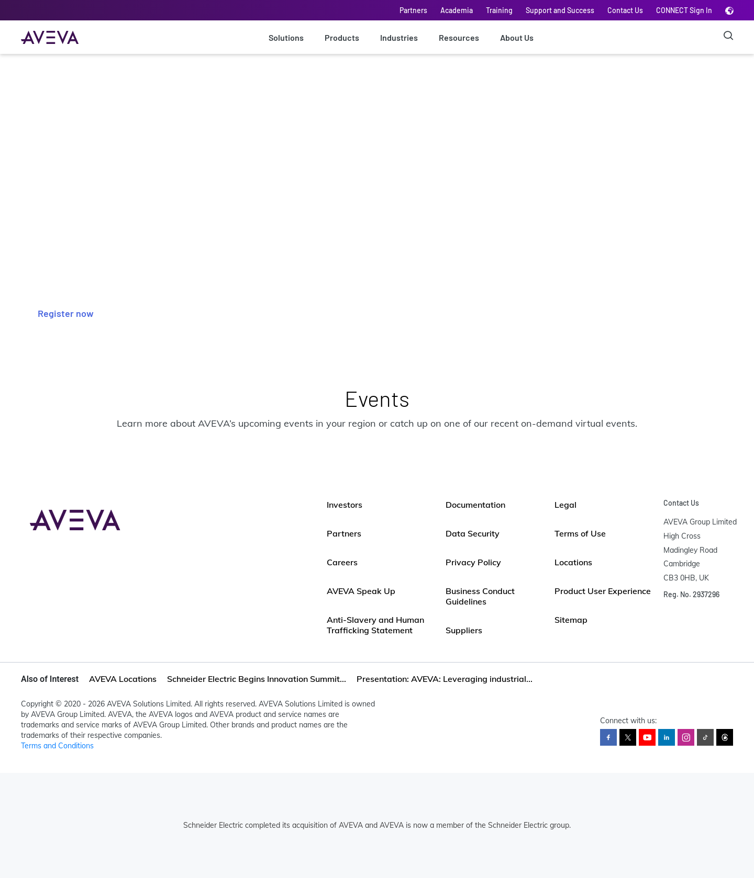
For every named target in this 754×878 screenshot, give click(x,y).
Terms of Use (580, 533)
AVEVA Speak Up (361, 591)
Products (342, 37)
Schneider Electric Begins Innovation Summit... (256, 679)
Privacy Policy (473, 562)
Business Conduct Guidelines (480, 596)
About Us (517, 37)
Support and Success (560, 10)
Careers (342, 562)
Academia (456, 10)
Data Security (473, 533)
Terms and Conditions (57, 745)
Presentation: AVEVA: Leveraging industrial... (445, 679)
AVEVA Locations (123, 679)
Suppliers (464, 630)
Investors (344, 504)
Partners (413, 10)
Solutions (286, 37)
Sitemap (571, 619)
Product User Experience (603, 591)
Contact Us (625, 10)
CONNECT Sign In (684, 10)
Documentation (475, 504)
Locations (573, 562)
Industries (399, 37)
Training (499, 10)
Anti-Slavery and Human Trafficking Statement (375, 624)
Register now (66, 313)
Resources (459, 37)
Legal (565, 504)
